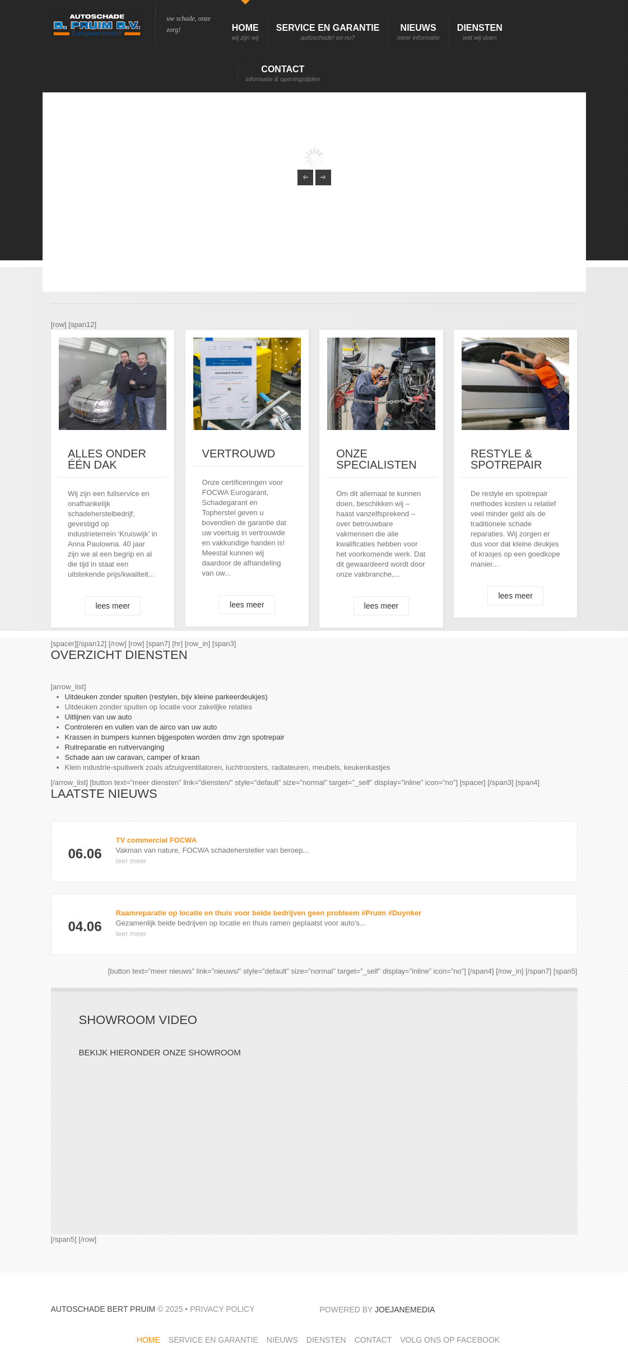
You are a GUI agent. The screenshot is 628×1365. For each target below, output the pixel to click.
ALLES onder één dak (107, 459)
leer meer (131, 861)
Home (245, 32)
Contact (283, 73)
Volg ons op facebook (450, 1339)
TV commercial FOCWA (156, 840)
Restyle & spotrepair (506, 459)
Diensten (480, 32)
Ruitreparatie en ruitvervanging (115, 747)
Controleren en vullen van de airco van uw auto (141, 727)
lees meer (112, 605)
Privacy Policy (222, 1309)
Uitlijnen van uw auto (98, 717)
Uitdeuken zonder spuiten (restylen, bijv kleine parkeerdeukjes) (166, 697)
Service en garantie (328, 32)
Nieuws (418, 32)
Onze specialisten (376, 459)
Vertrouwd (239, 453)
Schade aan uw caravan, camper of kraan (132, 757)
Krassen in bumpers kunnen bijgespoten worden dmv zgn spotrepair (175, 737)
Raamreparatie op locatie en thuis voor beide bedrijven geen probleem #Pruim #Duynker (268, 913)
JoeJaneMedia (405, 1309)
